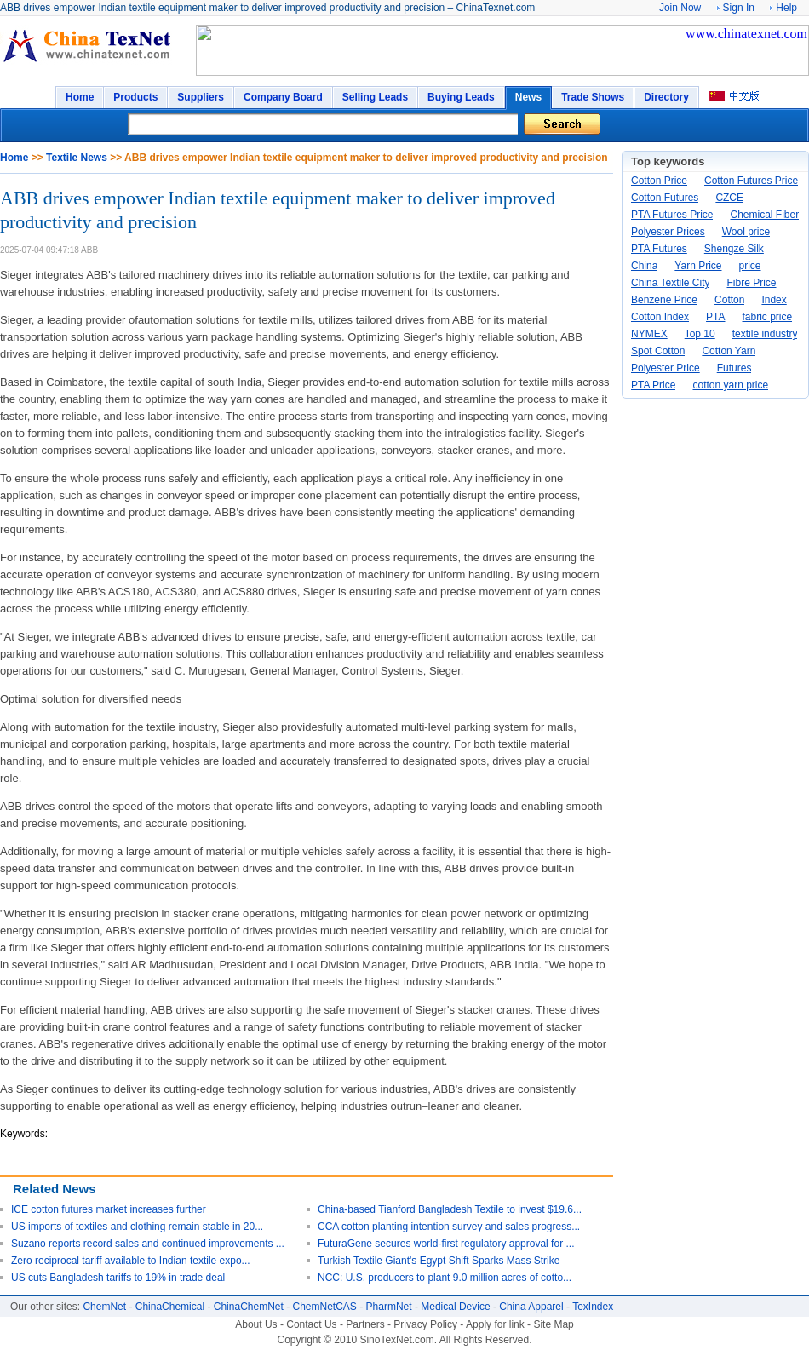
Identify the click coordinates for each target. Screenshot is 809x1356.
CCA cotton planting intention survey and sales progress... (449, 1226)
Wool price (746, 232)
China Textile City (670, 283)
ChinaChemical (169, 1307)
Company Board (283, 97)
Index (773, 300)
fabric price (768, 317)
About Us (256, 1324)
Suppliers (200, 97)
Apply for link (495, 1324)
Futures (734, 368)
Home (80, 97)
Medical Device (455, 1307)
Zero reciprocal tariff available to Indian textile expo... (130, 1261)
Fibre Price (751, 283)
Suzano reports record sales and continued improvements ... (147, 1244)
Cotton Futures (664, 198)
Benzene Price (664, 300)
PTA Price (653, 385)
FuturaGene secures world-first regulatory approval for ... (446, 1244)
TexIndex (592, 1307)
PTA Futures (659, 249)
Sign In (738, 8)
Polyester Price (665, 368)
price (750, 266)
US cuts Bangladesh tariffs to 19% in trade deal (118, 1278)
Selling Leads (375, 97)
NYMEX (649, 334)
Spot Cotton (658, 351)
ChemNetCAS (325, 1307)
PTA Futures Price (672, 215)
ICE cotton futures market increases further (108, 1209)
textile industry (765, 334)
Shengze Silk (734, 249)
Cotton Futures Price (751, 181)
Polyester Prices (668, 232)
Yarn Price (697, 266)
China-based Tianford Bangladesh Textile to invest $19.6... (450, 1209)
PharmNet (389, 1307)
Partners (365, 1324)
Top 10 (700, 334)
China (644, 266)
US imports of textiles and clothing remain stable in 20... (137, 1226)
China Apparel (531, 1307)
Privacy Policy (425, 1324)
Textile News (76, 158)
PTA (715, 317)
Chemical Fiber (764, 215)
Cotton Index (660, 317)
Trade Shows (592, 97)
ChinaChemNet (249, 1307)
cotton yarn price (730, 385)
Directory (666, 97)
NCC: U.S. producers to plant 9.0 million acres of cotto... (444, 1278)
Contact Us (311, 1324)
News (528, 97)
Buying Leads (461, 97)
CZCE (729, 198)
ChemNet (104, 1307)
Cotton (729, 300)
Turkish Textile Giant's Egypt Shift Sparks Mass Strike (438, 1261)
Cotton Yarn (728, 351)
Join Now (680, 8)
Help (786, 8)
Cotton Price (659, 181)
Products (135, 97)
